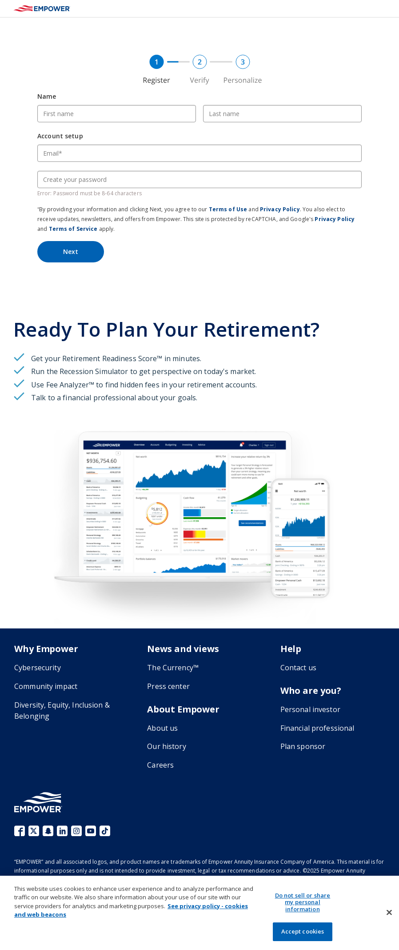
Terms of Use (228, 209)
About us (162, 728)
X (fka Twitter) (33, 830)
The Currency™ (173, 667)
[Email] (199, 153)
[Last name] (282, 113)
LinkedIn (62, 830)
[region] (199, 913)
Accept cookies (302, 931)
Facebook (19, 830)
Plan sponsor (303, 746)
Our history (166, 746)
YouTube (90, 830)
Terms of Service (73, 229)
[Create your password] (199, 179)
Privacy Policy (280, 209)
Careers (160, 765)
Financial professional (317, 728)
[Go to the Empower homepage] (38, 802)
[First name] (116, 113)
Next (70, 251)
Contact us (298, 667)
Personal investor (310, 709)
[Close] (389, 912)
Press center (168, 686)
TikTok (105, 830)
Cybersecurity (37, 667)
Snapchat (48, 830)
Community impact (45, 686)
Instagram (76, 830)
